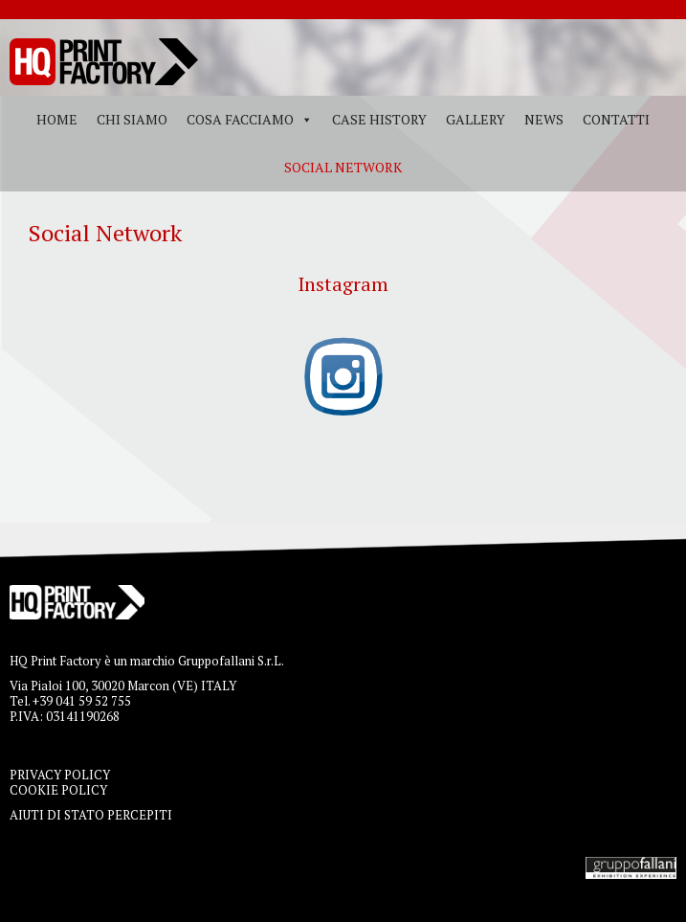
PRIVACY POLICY (60, 774)
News (544, 119)
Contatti (616, 119)
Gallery (475, 119)
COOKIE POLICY (58, 789)
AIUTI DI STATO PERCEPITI (91, 814)
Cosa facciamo (240, 119)
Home (56, 119)
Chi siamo (132, 119)
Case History (379, 119)
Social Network (343, 167)
